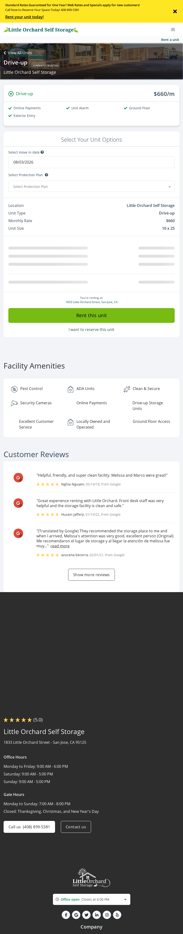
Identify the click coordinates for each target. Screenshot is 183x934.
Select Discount (20, 198)
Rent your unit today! (24, 17)
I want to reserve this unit (91, 352)
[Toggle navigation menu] (175, 29)
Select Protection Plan (25, 175)
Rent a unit (170, 39)
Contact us (76, 849)
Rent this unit (91, 338)
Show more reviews (91, 597)
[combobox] (91, 922)
